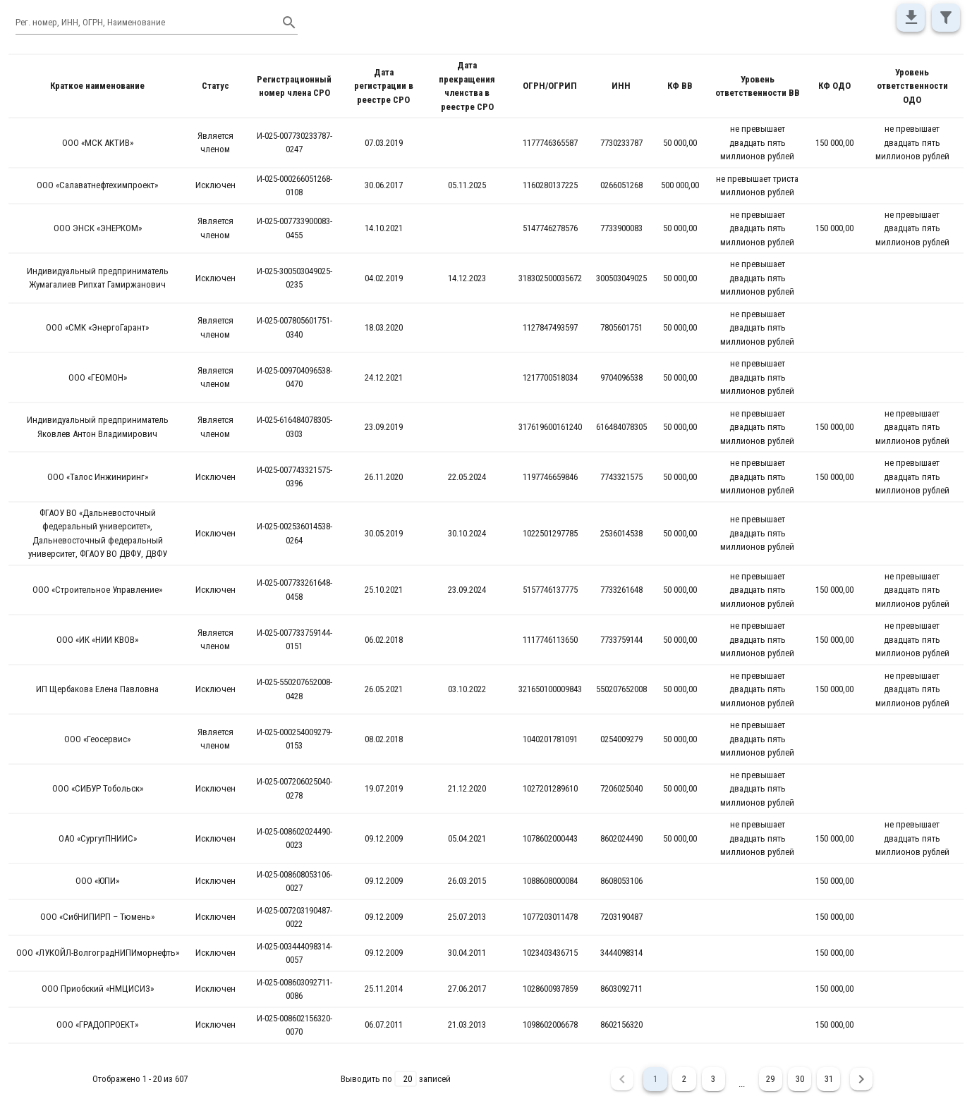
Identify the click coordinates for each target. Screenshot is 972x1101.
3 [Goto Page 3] (712, 1079)
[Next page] (862, 1079)
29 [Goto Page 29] (769, 1079)
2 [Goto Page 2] (683, 1079)
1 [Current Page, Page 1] (653, 1079)
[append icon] (289, 22)
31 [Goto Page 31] (829, 1079)
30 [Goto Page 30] (799, 1079)
